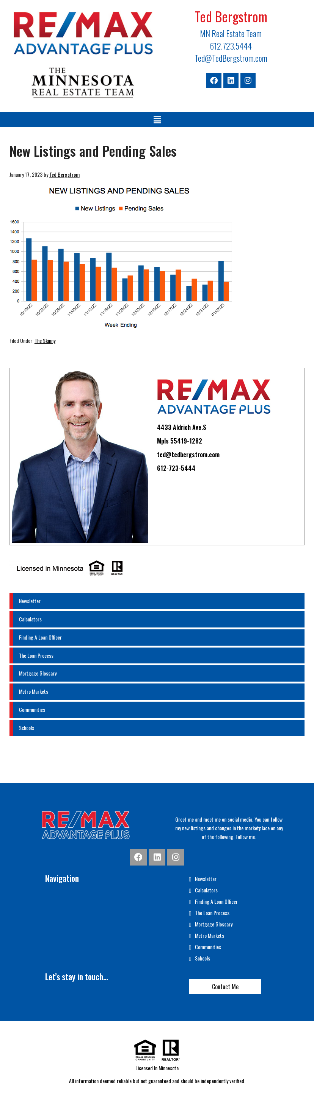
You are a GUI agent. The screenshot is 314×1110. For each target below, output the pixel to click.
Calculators (30, 619)
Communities (32, 709)
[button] (157, 119)
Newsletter (30, 601)
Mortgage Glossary (38, 673)
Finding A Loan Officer (40, 637)
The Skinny (45, 340)
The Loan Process (36, 655)
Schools (26, 728)
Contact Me (225, 986)
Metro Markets (33, 691)
